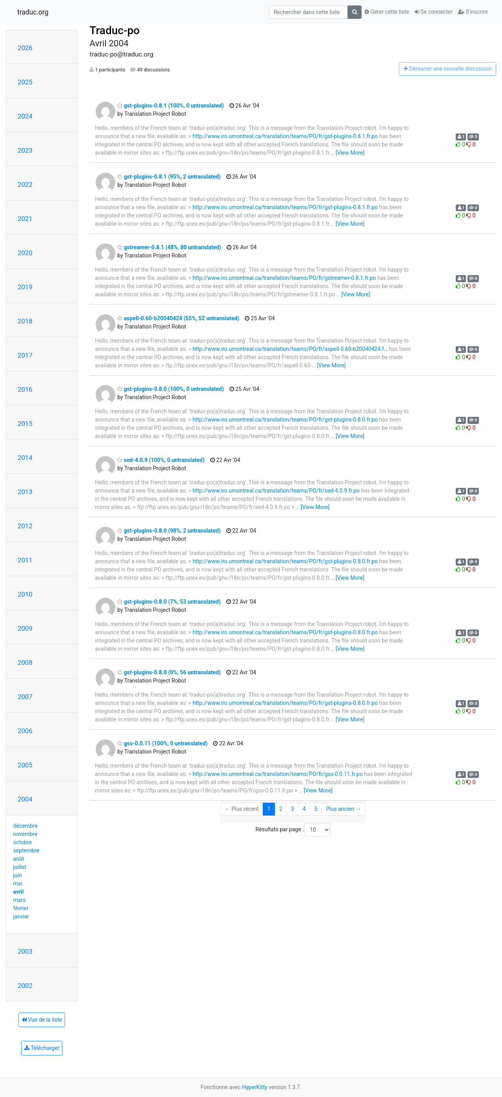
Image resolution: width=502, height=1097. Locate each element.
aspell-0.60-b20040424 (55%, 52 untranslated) (178, 318)
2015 (25, 423)
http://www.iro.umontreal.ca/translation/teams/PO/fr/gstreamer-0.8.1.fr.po (284, 278)
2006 (25, 731)
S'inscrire (473, 12)
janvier (21, 916)
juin (17, 875)
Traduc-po (114, 30)
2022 (25, 184)
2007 (25, 697)
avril (18, 892)
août (18, 859)
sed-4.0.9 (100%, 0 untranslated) (160, 460)
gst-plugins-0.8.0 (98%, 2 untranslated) (168, 531)
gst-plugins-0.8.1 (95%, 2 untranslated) (168, 176)
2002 (25, 985)
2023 (25, 150)
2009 (25, 628)
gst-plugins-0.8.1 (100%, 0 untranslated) (170, 105)
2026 (25, 48)
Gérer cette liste (386, 12)
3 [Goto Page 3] (292, 809)
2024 (25, 116)
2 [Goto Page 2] (280, 809)
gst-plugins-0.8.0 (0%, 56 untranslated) (168, 672)
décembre (25, 826)
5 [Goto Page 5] (315, 809)
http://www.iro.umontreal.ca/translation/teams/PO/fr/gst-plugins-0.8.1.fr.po (285, 136)
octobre (22, 842)
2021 (25, 219)
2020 (25, 253)
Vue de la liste (42, 1020)
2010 (25, 594)
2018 (25, 321)
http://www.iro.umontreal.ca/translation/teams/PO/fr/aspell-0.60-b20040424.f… (290, 349)
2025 (25, 82)
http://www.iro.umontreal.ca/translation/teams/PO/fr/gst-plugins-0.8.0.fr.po (285, 419)
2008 (25, 662)
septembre (26, 850)
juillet (19, 867)
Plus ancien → (343, 809)
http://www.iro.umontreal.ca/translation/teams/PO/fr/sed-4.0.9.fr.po (276, 490)
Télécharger (41, 1048)
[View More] (350, 153)
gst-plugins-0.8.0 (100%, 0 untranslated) (170, 389)
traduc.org (33, 12)
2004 (25, 799)
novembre (25, 834)
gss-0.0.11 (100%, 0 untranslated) (162, 743)
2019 (25, 287)
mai (17, 883)
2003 (25, 951)
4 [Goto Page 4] (304, 809)
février (21, 908)
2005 (25, 765)
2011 (25, 560)
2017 (25, 355)
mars (19, 900)
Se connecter (434, 12)
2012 (25, 526)
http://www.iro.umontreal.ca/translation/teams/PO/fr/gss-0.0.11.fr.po (278, 774)
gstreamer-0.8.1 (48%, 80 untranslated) (169, 247)
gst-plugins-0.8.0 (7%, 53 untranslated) (168, 602)
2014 (25, 458)
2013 (25, 492)
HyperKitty (254, 1087)
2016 (25, 389)
